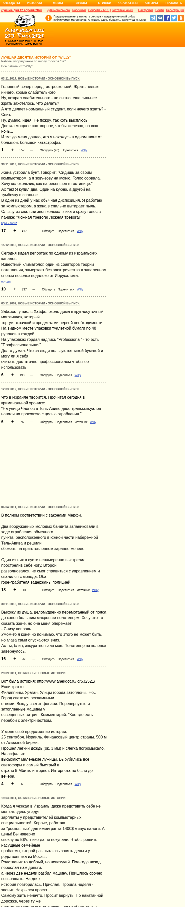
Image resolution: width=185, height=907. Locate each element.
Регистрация (175, 10)
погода (5, 281)
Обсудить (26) (49, 150)
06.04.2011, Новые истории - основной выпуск (40, 507)
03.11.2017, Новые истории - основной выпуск (40, 78)
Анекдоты (11, 3)
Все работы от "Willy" (16, 66)
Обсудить (48, 231)
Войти (159, 10)
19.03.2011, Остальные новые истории (33, 798)
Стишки (104, 3)
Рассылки (79, 10)
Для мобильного (58, 10)
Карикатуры (128, 3)
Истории (34, 3)
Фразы (81, 3)
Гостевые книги (122, 10)
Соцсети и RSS (99, 10)
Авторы (151, 3)
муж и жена (9, 223)
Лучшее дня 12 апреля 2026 (21, 10)
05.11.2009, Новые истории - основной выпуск (40, 303)
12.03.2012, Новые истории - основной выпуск (40, 389)
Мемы (58, 3)
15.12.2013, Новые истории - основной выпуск (40, 245)
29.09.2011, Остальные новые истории (33, 673)
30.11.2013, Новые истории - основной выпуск (40, 164)
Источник (80, 422)
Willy (84, 150)
